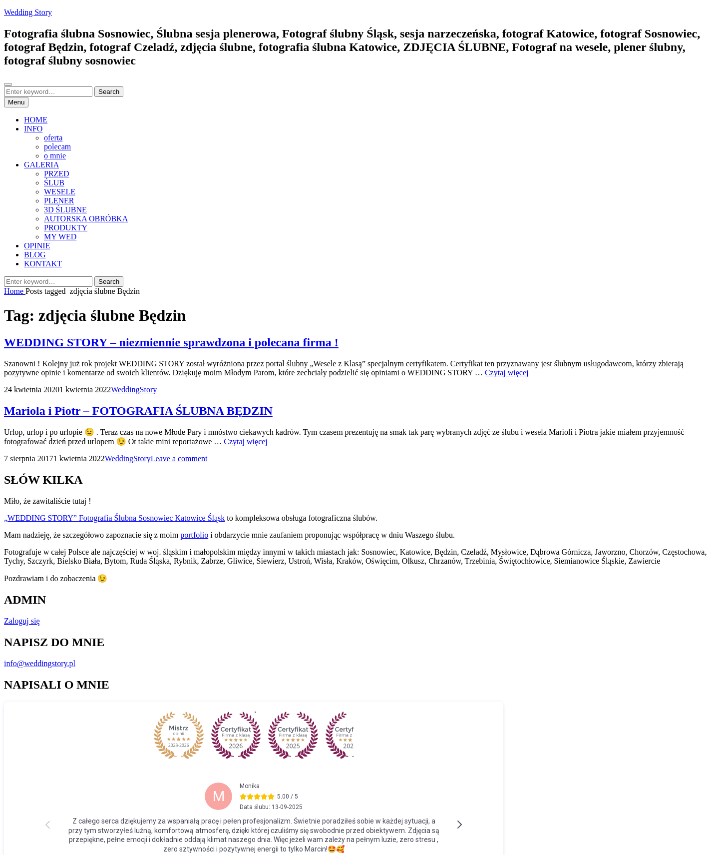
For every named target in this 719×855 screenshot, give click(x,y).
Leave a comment (179, 458)
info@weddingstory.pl (39, 663)
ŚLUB (54, 182)
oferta (53, 137)
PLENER (59, 200)
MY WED (60, 236)
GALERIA (41, 164)
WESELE (59, 191)
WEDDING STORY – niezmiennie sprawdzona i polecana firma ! (171, 342)
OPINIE (37, 245)
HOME (35, 119)
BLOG (35, 254)
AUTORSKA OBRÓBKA (86, 218)
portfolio (194, 535)
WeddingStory (134, 389)
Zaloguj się (22, 621)
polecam (57, 146)
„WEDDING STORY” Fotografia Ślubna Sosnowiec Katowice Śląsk (114, 518)
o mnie (55, 155)
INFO (33, 128)
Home (14, 291)
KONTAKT (43, 263)
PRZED (56, 173)
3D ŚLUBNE (65, 209)
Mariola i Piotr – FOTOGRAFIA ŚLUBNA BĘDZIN (138, 410)
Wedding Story (28, 12)
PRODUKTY (65, 227)
